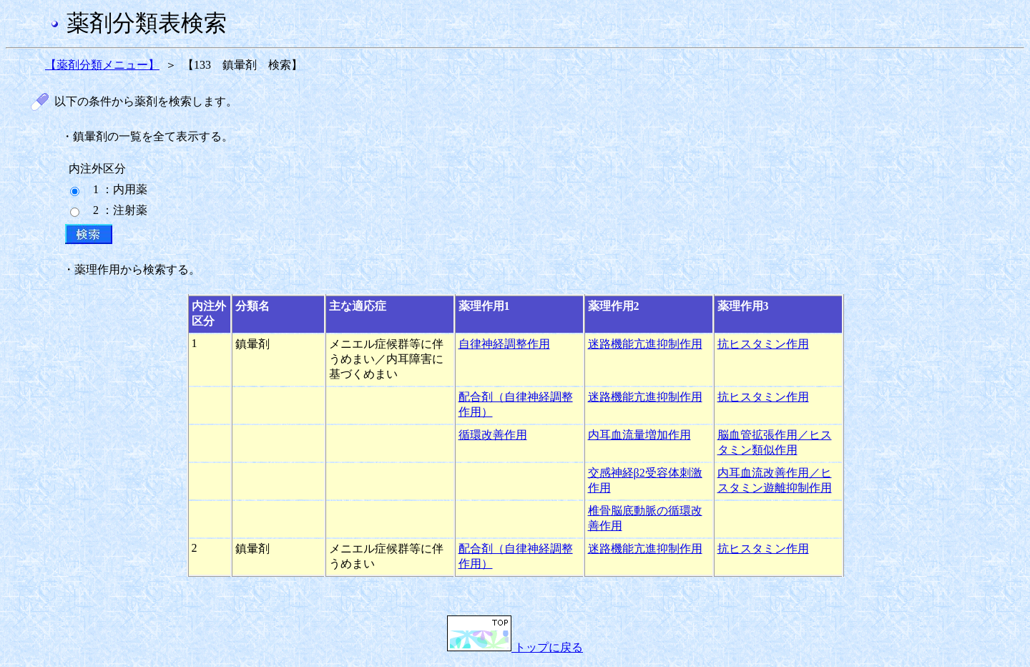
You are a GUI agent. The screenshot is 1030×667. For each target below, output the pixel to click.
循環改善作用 (492, 435)
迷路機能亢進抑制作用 (645, 344)
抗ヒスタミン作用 (763, 344)
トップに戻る (515, 647)
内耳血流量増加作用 (639, 435)
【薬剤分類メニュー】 (102, 65)
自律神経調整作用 (504, 344)
